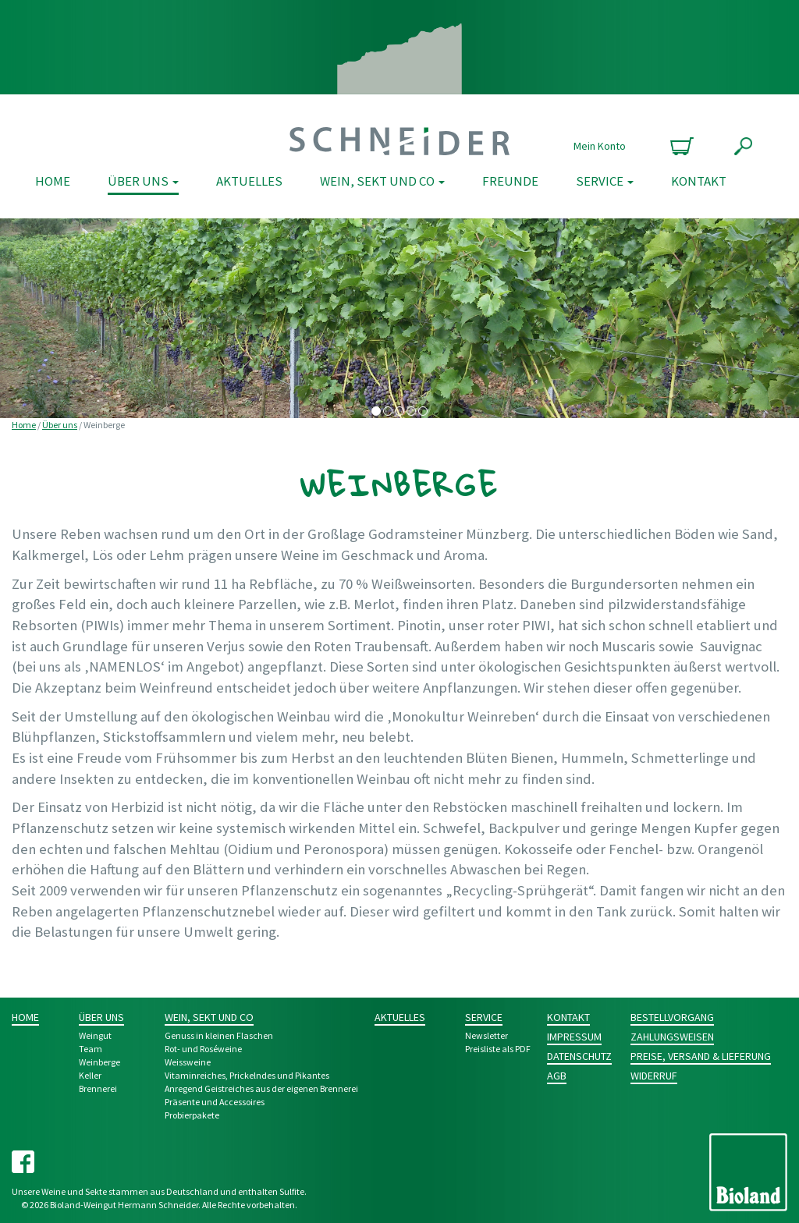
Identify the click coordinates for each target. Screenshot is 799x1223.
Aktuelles (249, 181)
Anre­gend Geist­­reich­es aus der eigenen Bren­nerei (261, 1088)
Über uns (143, 181)
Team (90, 1049)
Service (605, 181)
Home (52, 181)
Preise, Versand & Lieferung (700, 1056)
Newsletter (486, 1035)
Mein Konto (600, 146)
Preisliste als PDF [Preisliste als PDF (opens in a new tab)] (498, 1049)
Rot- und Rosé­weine (203, 1049)
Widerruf (653, 1076)
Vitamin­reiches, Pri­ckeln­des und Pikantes (247, 1075)
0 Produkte (680, 146)
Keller (90, 1075)
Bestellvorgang (672, 1017)
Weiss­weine (188, 1062)
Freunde (510, 181)
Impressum (574, 1037)
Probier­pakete (192, 1115)
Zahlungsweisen (672, 1037)
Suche (743, 146)
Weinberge (99, 1062)
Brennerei (98, 1088)
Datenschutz (579, 1056)
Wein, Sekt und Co (382, 181)
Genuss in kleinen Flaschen (219, 1035)
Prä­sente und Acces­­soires (215, 1102)
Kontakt (698, 181)
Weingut (95, 1035)
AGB (556, 1076)
